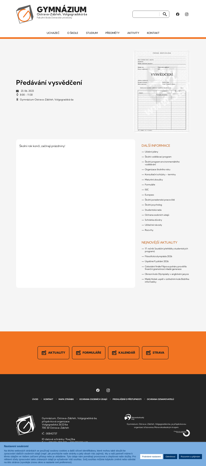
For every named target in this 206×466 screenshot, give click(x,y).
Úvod (35, 399)
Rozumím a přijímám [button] (190, 456)
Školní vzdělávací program (158, 157)
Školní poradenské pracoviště (160, 200)
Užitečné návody (153, 225)
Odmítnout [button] (170, 456)
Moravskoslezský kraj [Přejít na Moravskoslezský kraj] (134, 417)
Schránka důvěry (153, 220)
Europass (149, 194)
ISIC (147, 189)
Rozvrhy (149, 230)
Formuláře (150, 184)
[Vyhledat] (146, 14)
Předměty (112, 33)
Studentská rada (153, 210)
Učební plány (151, 152)
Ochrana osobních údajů (157, 215)
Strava (155, 353)
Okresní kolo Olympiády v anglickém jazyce (167, 274)
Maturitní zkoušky (154, 179)
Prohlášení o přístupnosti (127, 399)
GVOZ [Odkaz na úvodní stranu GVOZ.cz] (25, 425)
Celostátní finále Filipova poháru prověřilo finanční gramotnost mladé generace (166, 267)
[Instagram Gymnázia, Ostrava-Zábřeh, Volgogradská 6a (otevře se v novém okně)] (186, 14)
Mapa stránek (66, 399)
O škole (72, 33)
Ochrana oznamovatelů (160, 399)
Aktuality (53, 353)
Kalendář (123, 353)
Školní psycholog (153, 205)
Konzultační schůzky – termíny (160, 174)
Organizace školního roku (157, 169)
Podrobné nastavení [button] (151, 456)
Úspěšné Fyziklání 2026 (157, 261)
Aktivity (133, 33)
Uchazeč (53, 33)
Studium (92, 33)
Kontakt (153, 33)
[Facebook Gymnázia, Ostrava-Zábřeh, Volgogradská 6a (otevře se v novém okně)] (177, 14)
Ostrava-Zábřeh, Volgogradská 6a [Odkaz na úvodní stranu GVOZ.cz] (62, 12)
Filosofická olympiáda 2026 (158, 256)
